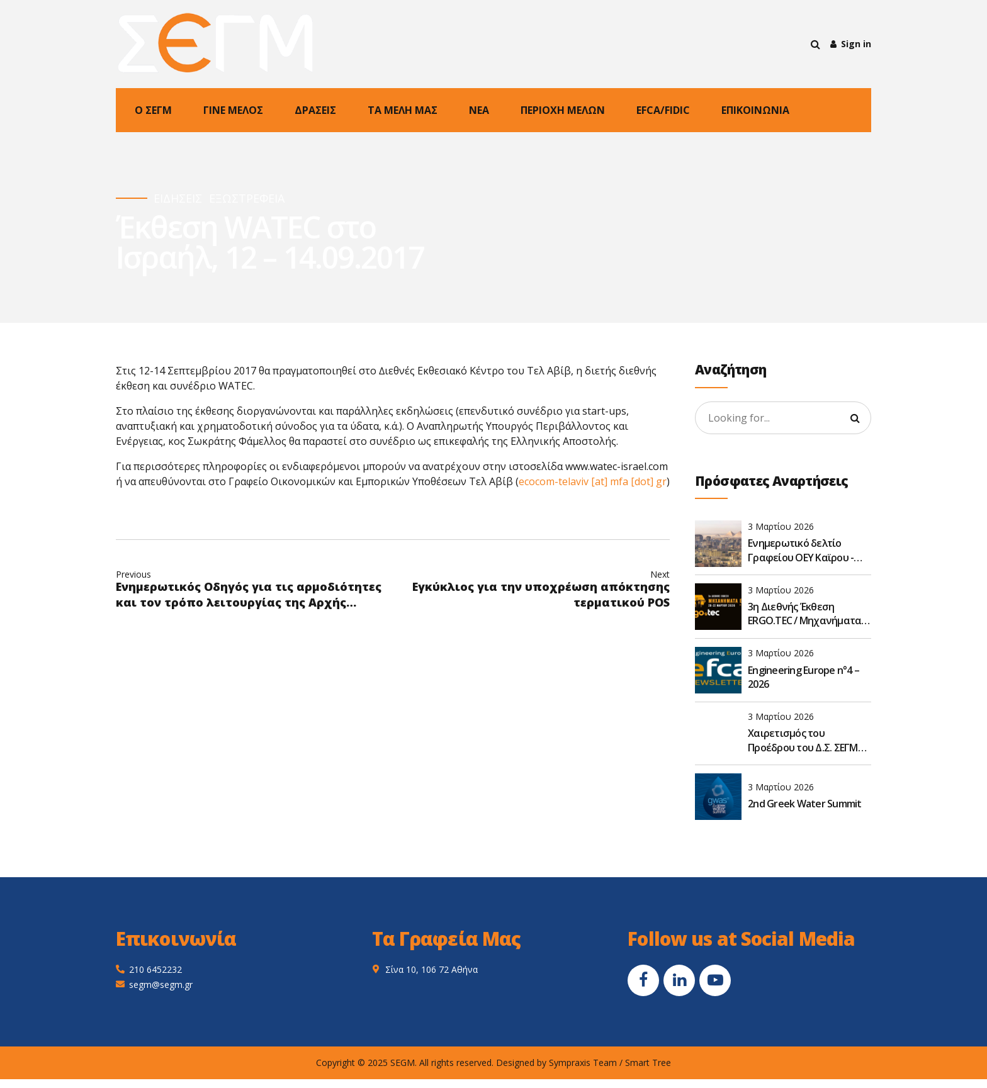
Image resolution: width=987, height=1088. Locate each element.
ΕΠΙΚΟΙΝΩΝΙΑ (755, 110)
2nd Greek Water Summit (805, 803)
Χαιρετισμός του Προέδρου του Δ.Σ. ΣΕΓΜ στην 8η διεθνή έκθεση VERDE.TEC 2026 (803, 740)
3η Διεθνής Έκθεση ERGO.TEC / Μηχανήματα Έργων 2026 (804, 614)
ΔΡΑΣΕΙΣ (315, 110)
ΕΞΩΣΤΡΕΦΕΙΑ (247, 198)
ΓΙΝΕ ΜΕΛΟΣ (233, 110)
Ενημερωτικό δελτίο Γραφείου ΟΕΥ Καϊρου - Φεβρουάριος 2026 (801, 550)
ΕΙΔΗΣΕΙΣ (178, 198)
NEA (479, 110)
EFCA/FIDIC (663, 110)
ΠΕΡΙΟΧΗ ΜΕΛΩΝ (563, 110)
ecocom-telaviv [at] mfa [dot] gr (593, 481)
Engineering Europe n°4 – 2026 (803, 677)
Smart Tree (648, 1062)
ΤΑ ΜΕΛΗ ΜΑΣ (402, 110)
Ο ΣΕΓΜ (153, 110)
